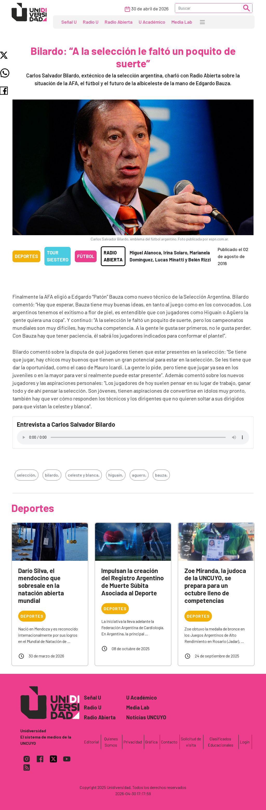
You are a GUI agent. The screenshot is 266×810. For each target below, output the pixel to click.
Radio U (90, 22)
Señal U (69, 22)
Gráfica (151, 741)
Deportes (26, 256)
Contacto (169, 741)
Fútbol (85, 256)
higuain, (115, 474)
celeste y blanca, (83, 474)
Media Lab (181, 22)
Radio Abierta (118, 22)
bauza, (161, 474)
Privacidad (132, 741)
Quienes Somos (111, 741)
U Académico (152, 22)
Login (245, 741)
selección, (26, 474)
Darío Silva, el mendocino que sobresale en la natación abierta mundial (41, 585)
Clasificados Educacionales (220, 741)
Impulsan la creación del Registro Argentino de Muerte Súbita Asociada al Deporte (132, 582)
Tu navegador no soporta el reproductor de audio (133, 437)
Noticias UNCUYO (146, 717)
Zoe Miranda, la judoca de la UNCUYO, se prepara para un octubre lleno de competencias (215, 585)
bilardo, (52, 474)
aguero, (139, 474)
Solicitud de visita (191, 741)
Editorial (91, 741)
